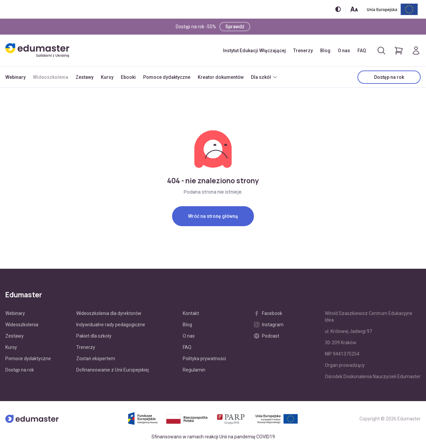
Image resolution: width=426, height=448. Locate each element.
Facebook (268, 313)
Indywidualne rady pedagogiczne (110, 324)
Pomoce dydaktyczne (166, 77)
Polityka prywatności (204, 358)
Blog (325, 50)
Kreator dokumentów (221, 77)
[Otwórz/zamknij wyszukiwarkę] (381, 50)
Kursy (107, 77)
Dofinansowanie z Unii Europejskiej (112, 370)
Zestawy (85, 77)
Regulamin (194, 370)
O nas (344, 50)
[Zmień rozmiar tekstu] (354, 9)
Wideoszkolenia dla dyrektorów (108, 313)
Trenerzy (303, 50)
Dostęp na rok (389, 77)
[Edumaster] (37, 50)
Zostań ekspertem (95, 358)
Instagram (269, 324)
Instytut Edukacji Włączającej (254, 50)
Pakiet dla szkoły (93, 336)
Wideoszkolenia (50, 77)
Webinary (15, 77)
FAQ (361, 50)
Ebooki (128, 77)
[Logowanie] (416, 50)
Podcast (266, 336)
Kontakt (191, 313)
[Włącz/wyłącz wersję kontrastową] (338, 9)
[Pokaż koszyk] (398, 50)
